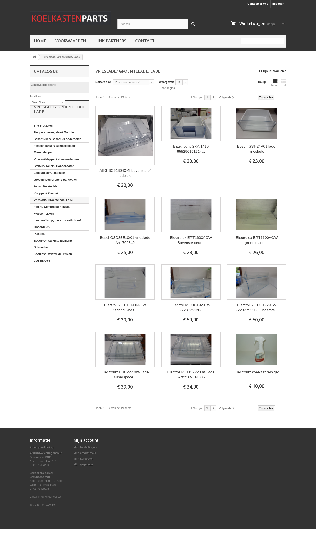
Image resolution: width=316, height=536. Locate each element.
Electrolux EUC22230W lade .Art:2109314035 (190, 374)
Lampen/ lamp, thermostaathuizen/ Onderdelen (57, 239)
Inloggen (278, 3)
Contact (145, 40)
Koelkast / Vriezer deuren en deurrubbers (53, 272)
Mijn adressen (83, 458)
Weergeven (166, 82)
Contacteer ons (257, 3)
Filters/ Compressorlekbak (52, 222)
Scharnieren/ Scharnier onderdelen (57, 154)
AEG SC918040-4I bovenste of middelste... (125, 173)
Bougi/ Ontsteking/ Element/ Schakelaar (53, 259)
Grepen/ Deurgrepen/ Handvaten (55, 194)
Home (40, 40)
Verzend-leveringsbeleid (46, 453)
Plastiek (39, 249)
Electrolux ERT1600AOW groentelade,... (257, 240)
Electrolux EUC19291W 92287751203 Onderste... (257, 307)
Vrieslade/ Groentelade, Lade (53, 215)
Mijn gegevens (83, 464)
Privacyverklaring (41, 447)
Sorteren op (103, 82)
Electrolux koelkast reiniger (256, 372)
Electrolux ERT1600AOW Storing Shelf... (125, 307)
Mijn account (86, 440)
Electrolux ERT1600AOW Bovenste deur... (191, 240)
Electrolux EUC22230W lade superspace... (125, 374)
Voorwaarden (70, 40)
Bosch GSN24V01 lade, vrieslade (256, 149)
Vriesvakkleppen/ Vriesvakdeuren (56, 174)
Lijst (283, 82)
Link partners (110, 40)
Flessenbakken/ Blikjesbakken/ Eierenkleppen (55, 164)
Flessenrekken (44, 228)
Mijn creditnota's (85, 453)
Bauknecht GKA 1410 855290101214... (191, 149)
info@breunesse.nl (50, 504)
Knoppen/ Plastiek (46, 208)
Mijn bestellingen (85, 447)
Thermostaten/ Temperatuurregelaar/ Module (54, 144)
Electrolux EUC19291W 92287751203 (191, 307)
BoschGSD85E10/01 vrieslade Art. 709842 (125, 240)
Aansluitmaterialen (46, 201)
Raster (274, 82)
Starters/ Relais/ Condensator (54, 181)
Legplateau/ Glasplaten (49, 188)
